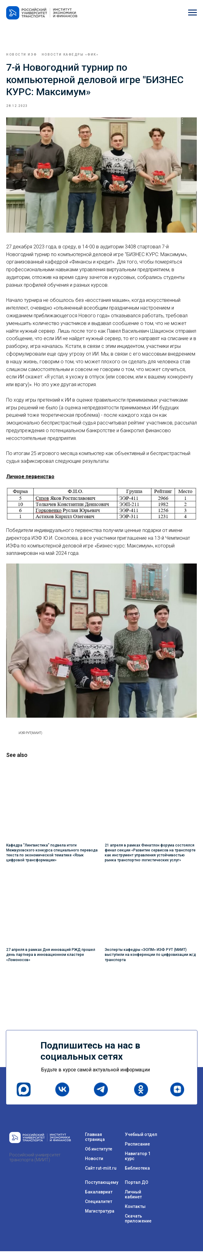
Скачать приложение (138, 1225)
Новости (94, 1165)
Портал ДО (136, 1189)
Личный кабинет (133, 1201)
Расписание (137, 1150)
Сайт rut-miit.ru (100, 1174)
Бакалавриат (98, 1198)
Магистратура (99, 1217)
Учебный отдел (141, 1141)
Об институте (98, 1155)
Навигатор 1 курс (137, 1163)
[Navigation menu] (192, 13)
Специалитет (98, 1208)
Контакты (135, 1213)
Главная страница (95, 1144)
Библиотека (137, 1174)
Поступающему (101, 1189)
